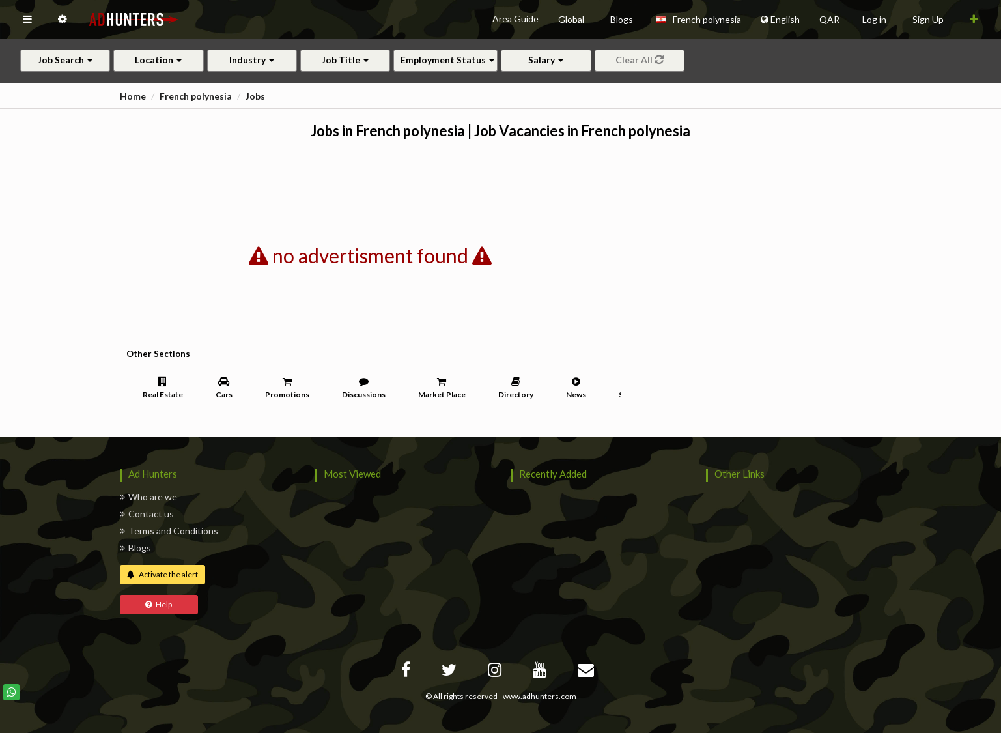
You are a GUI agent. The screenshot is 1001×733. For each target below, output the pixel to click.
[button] (27, 19)
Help (158, 604)
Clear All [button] (639, 59)
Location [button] (158, 59)
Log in (874, 19)
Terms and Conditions (169, 530)
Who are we (148, 496)
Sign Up (928, 19)
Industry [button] (251, 59)
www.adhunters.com (539, 696)
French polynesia (196, 96)
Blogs (135, 547)
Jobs (255, 96)
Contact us (147, 513)
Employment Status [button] (447, 59)
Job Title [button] (345, 59)
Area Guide (515, 18)
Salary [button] (545, 59)
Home (133, 96)
